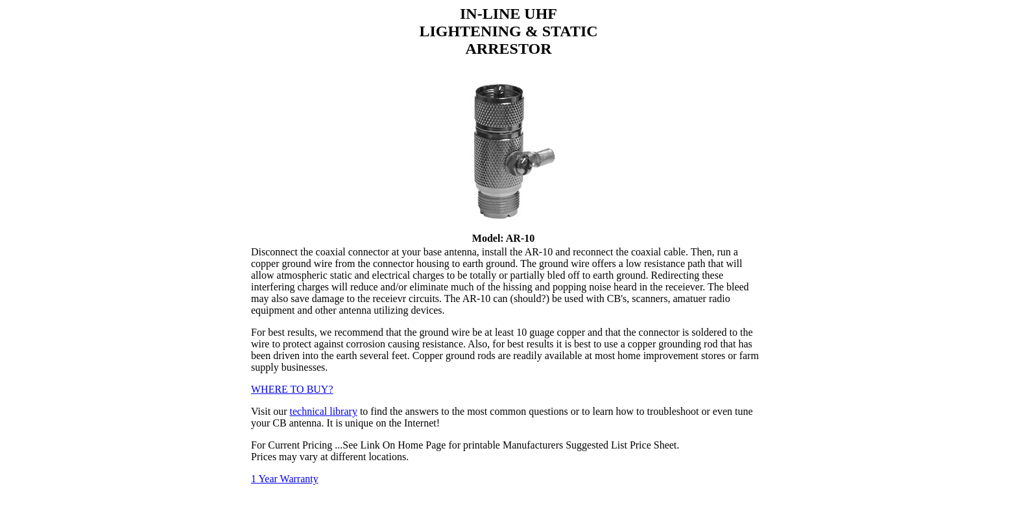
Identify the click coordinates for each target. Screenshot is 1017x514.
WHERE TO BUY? (292, 389)
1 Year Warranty (284, 478)
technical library (323, 411)
